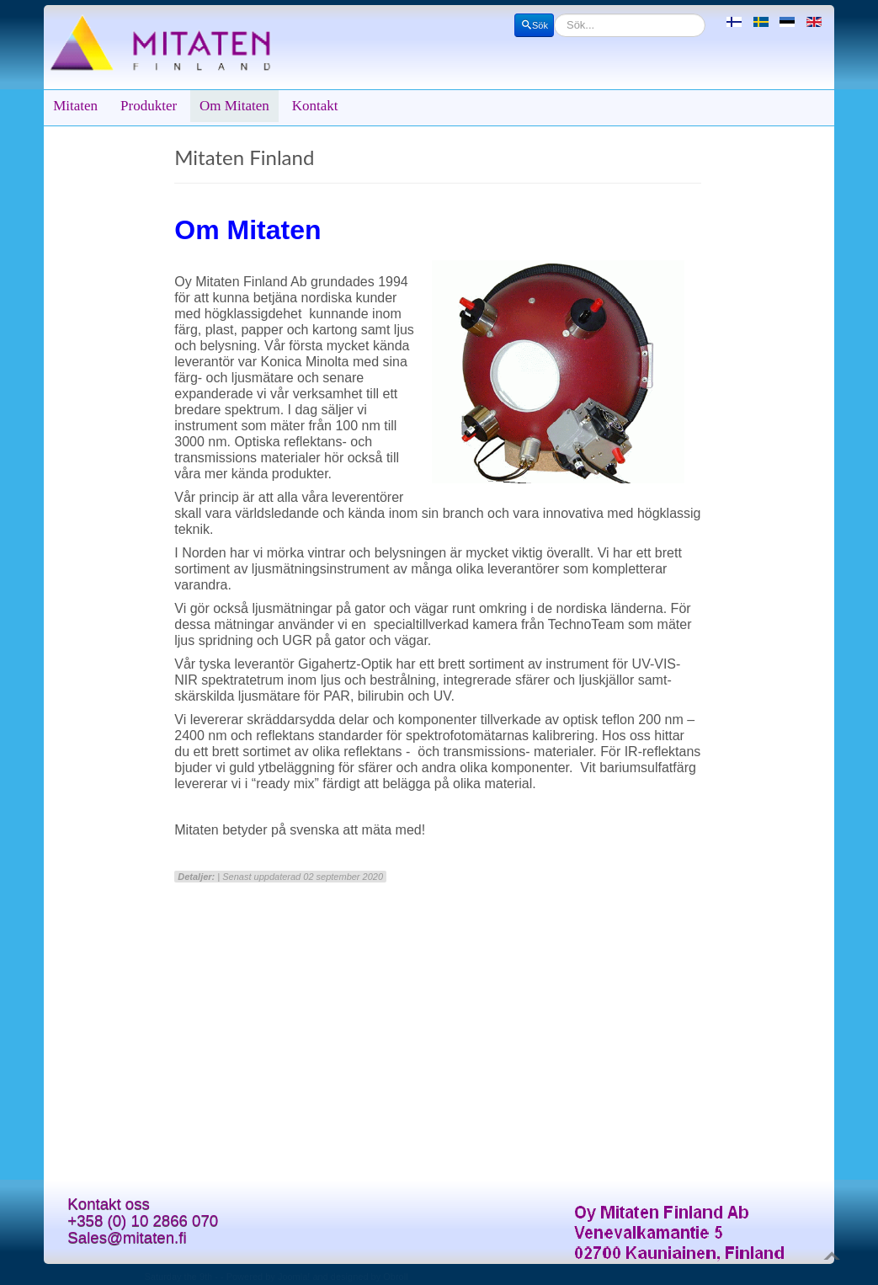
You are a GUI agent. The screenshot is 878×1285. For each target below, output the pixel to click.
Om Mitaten (234, 106)
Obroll (395, 1277)
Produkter (148, 106)
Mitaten (75, 106)
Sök (534, 25)
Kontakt (315, 106)
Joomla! (294, 1277)
